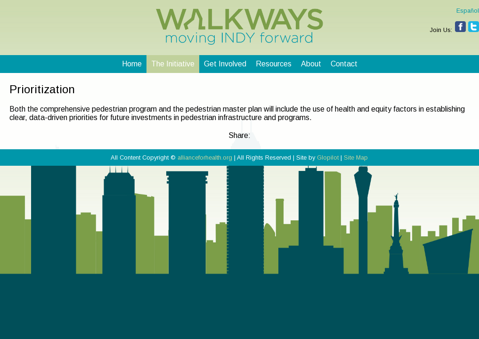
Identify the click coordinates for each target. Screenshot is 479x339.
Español (467, 10)
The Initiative (173, 64)
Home (132, 64)
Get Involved (225, 64)
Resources (274, 64)
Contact (344, 64)
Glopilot (328, 157)
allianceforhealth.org (205, 157)
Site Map (356, 157)
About (311, 64)
